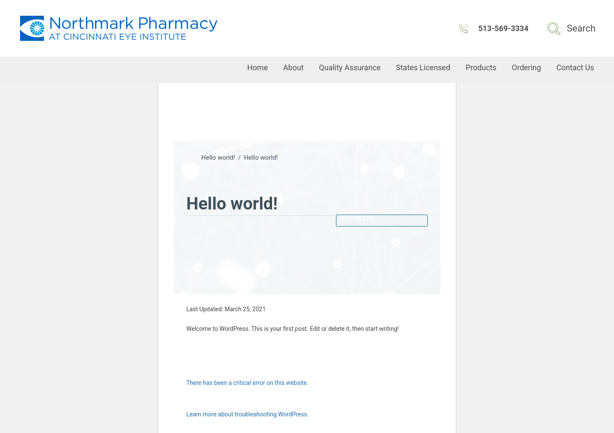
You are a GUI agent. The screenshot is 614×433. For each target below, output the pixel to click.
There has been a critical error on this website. (247, 382)
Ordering (526, 67)
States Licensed (423, 67)
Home (257, 67)
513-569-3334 (493, 28)
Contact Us (575, 67)
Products (481, 67)
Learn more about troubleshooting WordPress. (247, 414)
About (293, 67)
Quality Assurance (349, 67)
